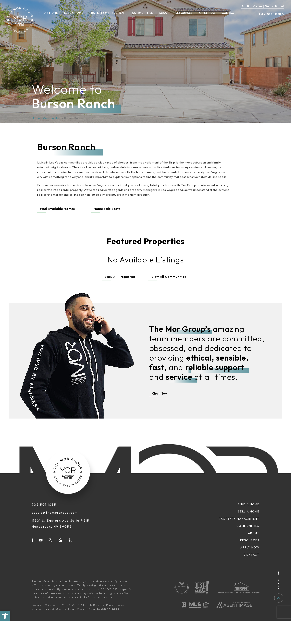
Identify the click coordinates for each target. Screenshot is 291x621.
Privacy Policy (115, 604)
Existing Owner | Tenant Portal (262, 6)
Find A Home (48, 13)
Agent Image (110, 608)
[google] (60, 540)
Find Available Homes (57, 209)
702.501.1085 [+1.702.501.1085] (271, 14)
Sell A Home (73, 13)
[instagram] (50, 540)
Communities (142, 13)
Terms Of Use (52, 608)
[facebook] (33, 540)
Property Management (107, 13)
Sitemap (37, 608)
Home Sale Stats (107, 209)
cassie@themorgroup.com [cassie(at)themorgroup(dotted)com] (55, 512)
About (164, 13)
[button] (5, 616)
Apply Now (207, 13)
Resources (184, 13)
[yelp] (70, 540)
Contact (229, 13)
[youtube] (41, 540)
